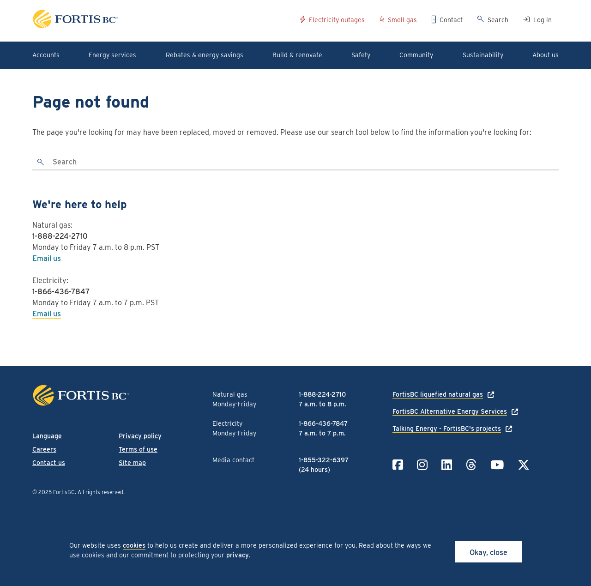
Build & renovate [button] (297, 55)
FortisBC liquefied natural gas (437, 394)
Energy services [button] (112, 55)
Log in (542, 20)
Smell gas (402, 20)
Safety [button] (360, 55)
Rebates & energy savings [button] (204, 55)
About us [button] (545, 55)
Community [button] (416, 55)
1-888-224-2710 (60, 236)
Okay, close (488, 552)
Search (498, 20)
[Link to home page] (162, 20)
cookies (134, 545)
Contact (451, 20)
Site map (132, 462)
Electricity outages (337, 20)
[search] (41, 162)
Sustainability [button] (483, 55)
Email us (46, 258)
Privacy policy (140, 436)
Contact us (48, 462)
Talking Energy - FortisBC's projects (446, 428)
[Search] (304, 162)
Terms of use (138, 449)
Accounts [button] (46, 55)
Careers (44, 449)
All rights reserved (100, 492)
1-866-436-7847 (61, 291)
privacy (237, 555)
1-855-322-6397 (324, 460)
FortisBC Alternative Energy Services (449, 411)
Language (47, 436)
